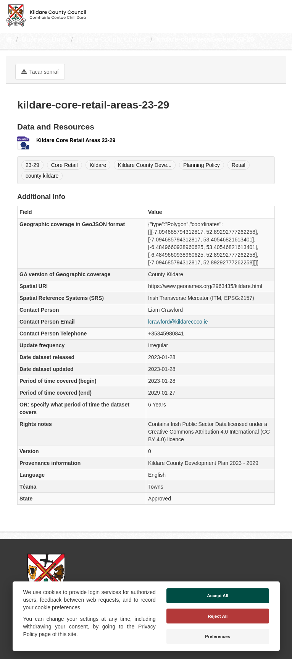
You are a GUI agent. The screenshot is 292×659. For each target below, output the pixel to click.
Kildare (98, 165)
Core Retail (64, 165)
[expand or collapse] (279, 14)
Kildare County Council (112, 39)
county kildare (42, 176)
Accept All (217, 595)
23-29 (32, 165)
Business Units (44, 39)
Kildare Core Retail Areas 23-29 (75, 140)
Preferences (217, 636)
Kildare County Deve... (144, 165)
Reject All (217, 616)
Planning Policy (201, 165)
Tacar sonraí (40, 72)
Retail (238, 165)
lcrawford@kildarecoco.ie (178, 322)
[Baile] (9, 39)
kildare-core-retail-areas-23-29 (205, 39)
